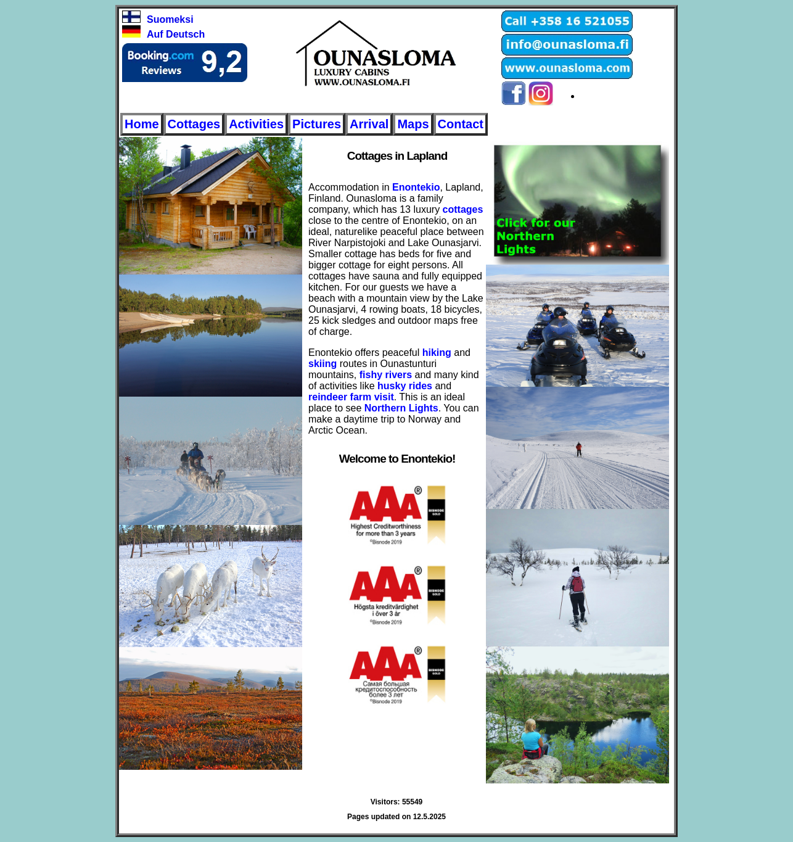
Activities (256, 124)
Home (142, 124)
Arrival (369, 124)
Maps (413, 124)
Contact (460, 124)
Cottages (194, 124)
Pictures (316, 124)
